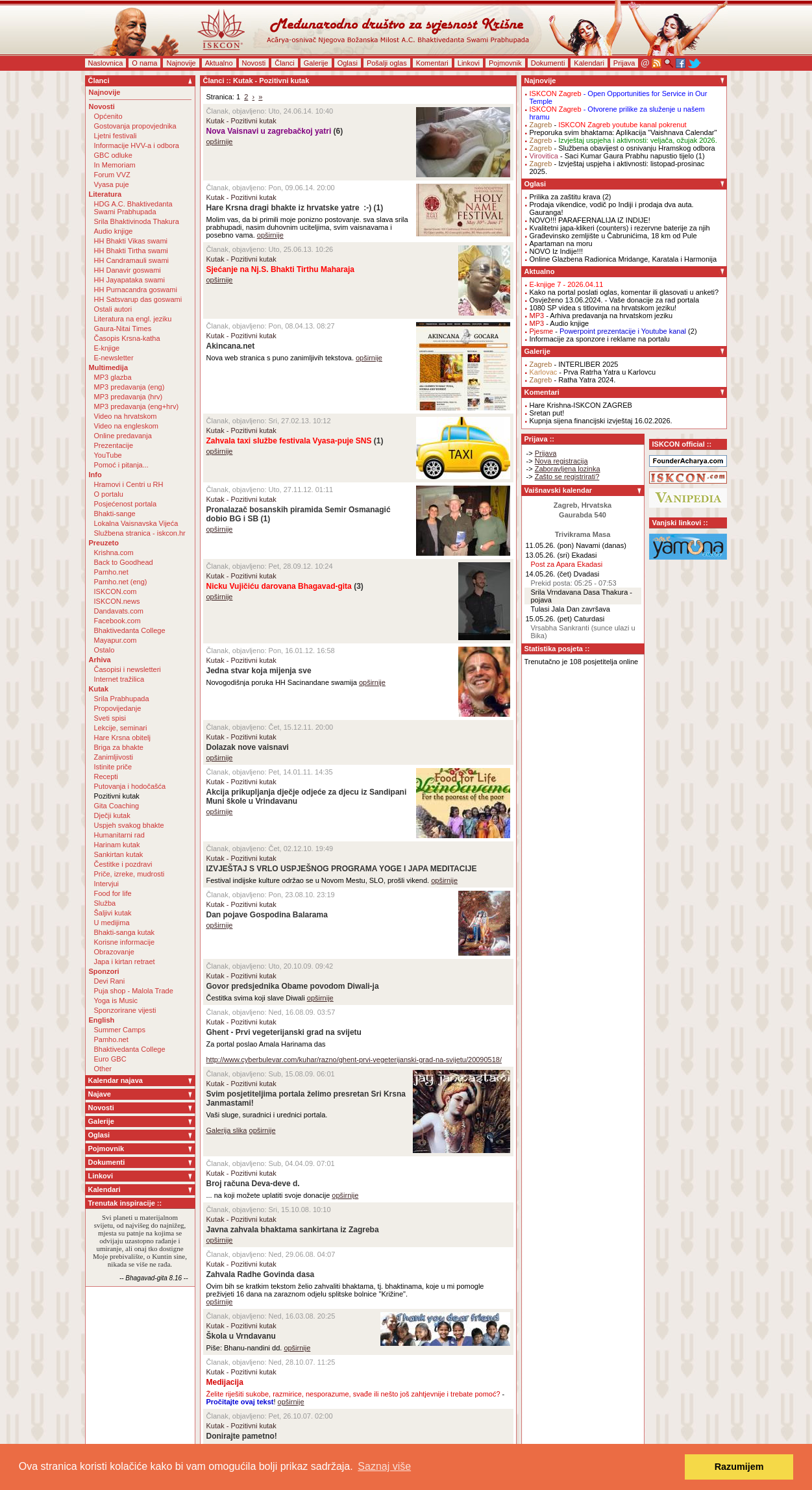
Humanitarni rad (119, 835)
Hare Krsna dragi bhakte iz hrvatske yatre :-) (289, 207)
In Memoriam (115, 165)
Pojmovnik (505, 63)
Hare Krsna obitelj (122, 737)
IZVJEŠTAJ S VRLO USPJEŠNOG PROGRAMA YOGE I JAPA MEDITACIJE (341, 868)
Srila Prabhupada (121, 698)
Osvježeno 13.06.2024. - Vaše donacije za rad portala (615, 300)
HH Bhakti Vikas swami (131, 241)
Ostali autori (113, 309)
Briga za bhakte (118, 747)
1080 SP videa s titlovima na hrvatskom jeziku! (603, 308)
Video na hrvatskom (125, 416)
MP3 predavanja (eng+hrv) (136, 406)
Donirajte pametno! (241, 1436)
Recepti (106, 776)
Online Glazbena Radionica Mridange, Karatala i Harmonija (623, 259)
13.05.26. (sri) (548, 555)
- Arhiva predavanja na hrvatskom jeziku (601, 315)
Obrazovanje (114, 952)
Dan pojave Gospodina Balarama (267, 914)
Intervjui (106, 884)
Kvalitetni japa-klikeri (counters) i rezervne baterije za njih (620, 228)
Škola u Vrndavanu (241, 1336)
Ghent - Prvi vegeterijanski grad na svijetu (284, 1032)
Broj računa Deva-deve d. (253, 1183)
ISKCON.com (115, 591)
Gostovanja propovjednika (135, 126)
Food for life (113, 893)
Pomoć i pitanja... (121, 465)
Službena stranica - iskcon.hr (140, 533)
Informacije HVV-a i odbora (136, 145)
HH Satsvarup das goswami (138, 299)
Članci (285, 63)
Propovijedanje (117, 708)
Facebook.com (117, 621)
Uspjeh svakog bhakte (129, 825)
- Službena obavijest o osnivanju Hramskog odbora (622, 148)
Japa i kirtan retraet (124, 961)
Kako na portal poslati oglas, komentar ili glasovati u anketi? (624, 292)
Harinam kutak (117, 845)
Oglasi (348, 63)
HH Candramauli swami (131, 260)
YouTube (108, 455)
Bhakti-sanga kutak (124, 932)
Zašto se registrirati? (567, 476)
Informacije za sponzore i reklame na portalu (600, 339)
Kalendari (589, 63)
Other (103, 1069)
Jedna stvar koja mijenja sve (259, 670)
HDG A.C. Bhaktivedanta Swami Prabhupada (133, 208)
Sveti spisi (110, 718)
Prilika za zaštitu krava (565, 197)
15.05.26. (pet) (549, 619)
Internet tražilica (119, 679)
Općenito (108, 116)
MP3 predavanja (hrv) (128, 397)
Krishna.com (114, 552)
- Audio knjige (559, 323)
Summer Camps (119, 1030)
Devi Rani (109, 981)
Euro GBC (110, 1059)
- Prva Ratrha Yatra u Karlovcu (593, 372)
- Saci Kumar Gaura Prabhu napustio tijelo (612, 156)
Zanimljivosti (114, 757)
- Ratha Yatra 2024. (573, 380)
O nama (144, 63)
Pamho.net (111, 572)
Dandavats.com (118, 611)
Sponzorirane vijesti (125, 1010)
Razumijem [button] (739, 1466)
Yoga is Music (116, 1000)
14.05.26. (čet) (549, 574)
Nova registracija (561, 461)
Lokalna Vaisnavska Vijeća (136, 523)
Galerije (316, 63)
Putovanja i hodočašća (130, 786)
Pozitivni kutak (117, 796)
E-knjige (107, 348)
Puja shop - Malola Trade (133, 991)
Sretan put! (547, 413)
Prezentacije (114, 445)
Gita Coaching (117, 806)
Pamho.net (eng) (120, 582)
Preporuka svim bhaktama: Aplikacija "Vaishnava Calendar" (623, 132)
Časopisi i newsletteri (127, 669)
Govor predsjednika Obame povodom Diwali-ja (292, 986)
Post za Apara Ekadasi (567, 564)
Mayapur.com (115, 640)
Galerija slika (226, 1130)
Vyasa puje (111, 184)
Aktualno (219, 63)
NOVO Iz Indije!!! (557, 251)
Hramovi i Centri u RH (129, 484)
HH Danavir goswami (127, 270)
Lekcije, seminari (120, 728)
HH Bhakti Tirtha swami (131, 251)
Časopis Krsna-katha (127, 338)
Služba (105, 903)
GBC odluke (113, 155)
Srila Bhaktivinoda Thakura (136, 221)
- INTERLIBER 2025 (574, 364)
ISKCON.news (117, 601)
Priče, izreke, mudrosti (129, 874)
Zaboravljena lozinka (567, 469)
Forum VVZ (112, 175)
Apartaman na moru (561, 243)
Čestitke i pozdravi (123, 864)
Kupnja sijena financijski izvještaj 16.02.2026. (601, 421)
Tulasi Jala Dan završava (570, 609)
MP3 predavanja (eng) (129, 387)
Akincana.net (230, 346)
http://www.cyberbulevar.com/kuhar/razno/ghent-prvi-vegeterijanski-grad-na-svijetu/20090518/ (354, 1059)
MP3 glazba (113, 377)
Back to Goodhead (123, 562)
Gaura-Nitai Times (123, 328)
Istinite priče (113, 767)
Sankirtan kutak (118, 854)
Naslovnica (105, 63)
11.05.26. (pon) (550, 545)
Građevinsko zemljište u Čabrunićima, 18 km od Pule (613, 236)
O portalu (108, 494)
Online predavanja (123, 436)
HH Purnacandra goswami (135, 289)
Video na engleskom (126, 426)
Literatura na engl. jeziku (133, 319)
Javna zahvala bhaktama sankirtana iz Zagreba (292, 1229)
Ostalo (104, 650)
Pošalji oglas (387, 63)
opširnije (219, 141)
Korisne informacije (124, 942)
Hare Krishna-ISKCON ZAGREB (581, 405)
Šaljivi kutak (113, 913)
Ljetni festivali (115, 136)
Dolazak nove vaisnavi (247, 747)
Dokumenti (548, 63)
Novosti (254, 63)
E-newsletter (114, 358)
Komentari (432, 63)
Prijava (624, 63)
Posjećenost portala (125, 504)
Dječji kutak (112, 815)
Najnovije (180, 63)
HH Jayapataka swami (129, 280)
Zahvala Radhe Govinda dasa (260, 1274)
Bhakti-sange (115, 513)
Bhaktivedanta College (130, 630)
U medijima (112, 922)
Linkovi (469, 63)
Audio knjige (113, 231)
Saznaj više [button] (384, 1466)
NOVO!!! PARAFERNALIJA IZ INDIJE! (590, 220)
